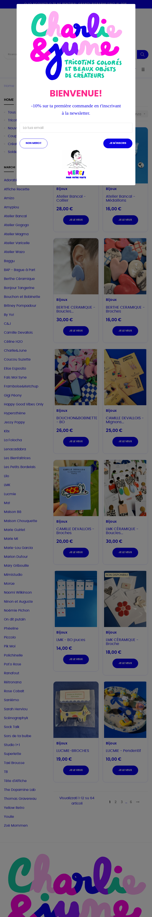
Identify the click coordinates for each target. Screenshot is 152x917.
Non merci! (33, 143)
